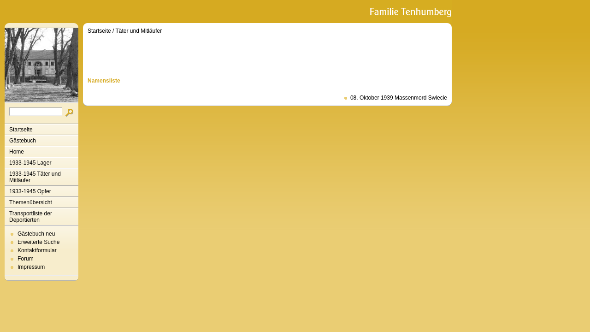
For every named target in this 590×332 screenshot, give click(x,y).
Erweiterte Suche (38, 242)
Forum (26, 258)
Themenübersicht (30, 202)
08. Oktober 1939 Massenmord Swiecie (398, 98)
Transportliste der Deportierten (30, 216)
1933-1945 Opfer (30, 191)
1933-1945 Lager (30, 163)
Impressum (31, 267)
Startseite (21, 129)
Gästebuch (22, 140)
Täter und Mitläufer (139, 31)
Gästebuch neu (36, 234)
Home (16, 151)
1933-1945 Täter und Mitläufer (35, 177)
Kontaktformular (37, 250)
